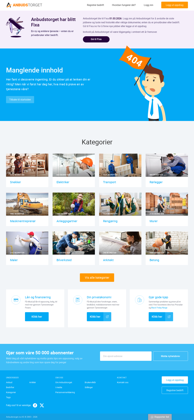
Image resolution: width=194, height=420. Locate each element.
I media (58, 387)
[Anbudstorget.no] (24, 5)
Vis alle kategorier (97, 278)
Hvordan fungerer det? (124, 5)
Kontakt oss (122, 382)
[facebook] (35, 405)
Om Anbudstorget (63, 382)
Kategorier (11, 392)
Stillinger (89, 387)
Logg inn (148, 5)
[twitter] (42, 405)
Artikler (32, 382)
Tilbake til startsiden (20, 99)
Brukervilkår (90, 382)
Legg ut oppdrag (174, 5)
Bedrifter (10, 387)
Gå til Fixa (96, 39)
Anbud (9, 382)
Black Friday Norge (159, 307)
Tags (8, 397)
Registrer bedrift (95, 5)
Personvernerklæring (65, 392)
